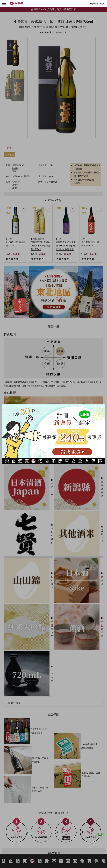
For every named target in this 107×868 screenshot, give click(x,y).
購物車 (92, 3)
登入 (101, 3)
